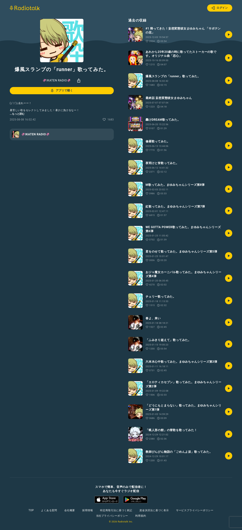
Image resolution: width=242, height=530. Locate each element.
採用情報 (87, 510)
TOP (31, 510)
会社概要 (69, 510)
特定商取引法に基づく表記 (116, 510)
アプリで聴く (61, 90)
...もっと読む (17, 113)
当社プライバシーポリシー (112, 515)
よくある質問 (49, 510)
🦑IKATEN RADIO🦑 (57, 80)
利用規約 (140, 515)
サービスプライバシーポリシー (194, 510)
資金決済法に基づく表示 (154, 510)
